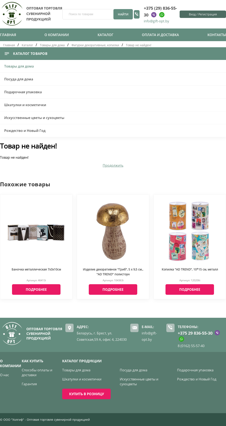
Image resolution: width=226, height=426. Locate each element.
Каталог (105, 34)
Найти (123, 14)
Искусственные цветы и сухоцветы (34, 117)
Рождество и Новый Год (25, 130)
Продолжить (113, 165)
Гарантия (29, 384)
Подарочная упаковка (23, 92)
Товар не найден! (138, 45)
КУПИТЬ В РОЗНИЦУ (86, 394)
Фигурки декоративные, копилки (95, 45)
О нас (4, 375)
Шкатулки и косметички (25, 105)
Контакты (216, 34)
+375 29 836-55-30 (195, 333)
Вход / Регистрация (203, 14)
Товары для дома (52, 45)
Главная (8, 34)
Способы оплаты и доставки (37, 372)
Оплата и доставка (160, 34)
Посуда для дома (18, 79)
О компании (56, 34)
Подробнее (36, 289)
